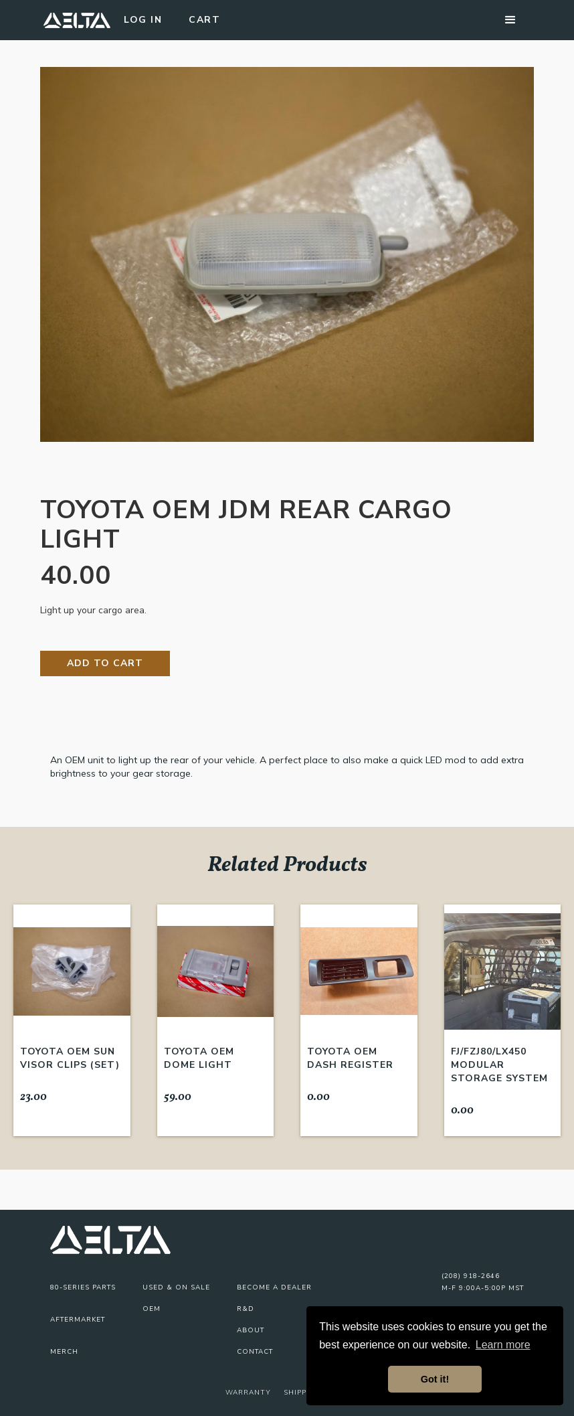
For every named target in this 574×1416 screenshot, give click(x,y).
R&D (245, 1309)
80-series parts (83, 1287)
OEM (151, 1309)
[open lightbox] (287, 254)
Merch (64, 1352)
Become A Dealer (274, 1287)
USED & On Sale (176, 1287)
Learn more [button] (503, 1344)
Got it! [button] (435, 1379)
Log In (143, 19)
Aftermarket (77, 1320)
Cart (204, 19)
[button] (510, 20)
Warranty (248, 1392)
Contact (255, 1352)
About (250, 1330)
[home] (76, 20)
